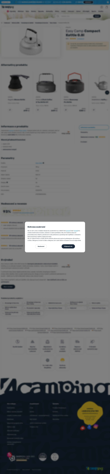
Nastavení (41, 246)
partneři (68, 230)
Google (76, 230)
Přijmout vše (68, 246)
